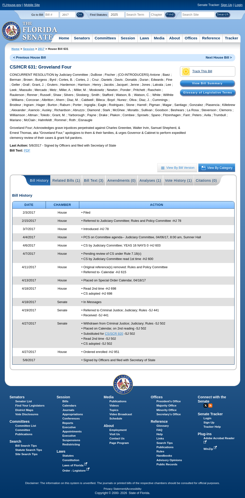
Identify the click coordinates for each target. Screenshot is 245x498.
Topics (113, 410)
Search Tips (165, 442)
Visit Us (114, 434)
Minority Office (167, 410)
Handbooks (164, 455)
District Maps (24, 410)
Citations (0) (206, 180)
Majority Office (166, 405)
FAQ (160, 429)
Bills (65, 401)
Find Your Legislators (29, 405)
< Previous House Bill (29, 57)
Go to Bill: (37, 14)
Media (159, 38)
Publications (117, 401)
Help (160, 434)
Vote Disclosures (26, 414)
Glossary (163, 425)
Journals (68, 410)
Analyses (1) (150, 180)
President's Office (169, 401)
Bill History (39, 180)
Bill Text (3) (93, 180)
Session (128, 38)
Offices (191, 38)
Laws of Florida (75, 465)
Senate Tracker (210, 414)
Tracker (231, 38)
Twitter (206, 406)
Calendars (69, 405)
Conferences (71, 418)
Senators (82, 38)
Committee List (25, 425)
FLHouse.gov (11, 5)
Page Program (119, 442)
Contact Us (117, 438)
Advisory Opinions (169, 460)
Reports (67, 422)
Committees (105, 38)
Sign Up (226, 5)
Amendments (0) (121, 180)
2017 (41, 48)
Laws (144, 38)
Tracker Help (212, 426)
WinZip (211, 448)
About (174, 38)
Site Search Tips (26, 454)
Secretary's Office (169, 414)
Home (64, 38)
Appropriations (72, 414)
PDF (27, 150)
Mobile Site (32, 5)
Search (15, 441)
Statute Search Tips (28, 449)
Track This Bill (197, 72)
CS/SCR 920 (114, 333)
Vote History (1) (178, 180)
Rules (160, 451)
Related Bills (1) (66, 180)
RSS (210, 406)
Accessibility (134, 488)
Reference (211, 38)
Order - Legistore (76, 470)
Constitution (70, 460)
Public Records (167, 464)
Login (239, 5)
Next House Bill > (219, 57)
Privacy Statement (115, 488)
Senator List (23, 401)
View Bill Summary (207, 83)
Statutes (68, 455)
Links (160, 438)
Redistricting (71, 444)
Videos (114, 405)
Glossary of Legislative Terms (207, 92)
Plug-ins (205, 434)
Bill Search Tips (26, 445)
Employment (118, 429)
